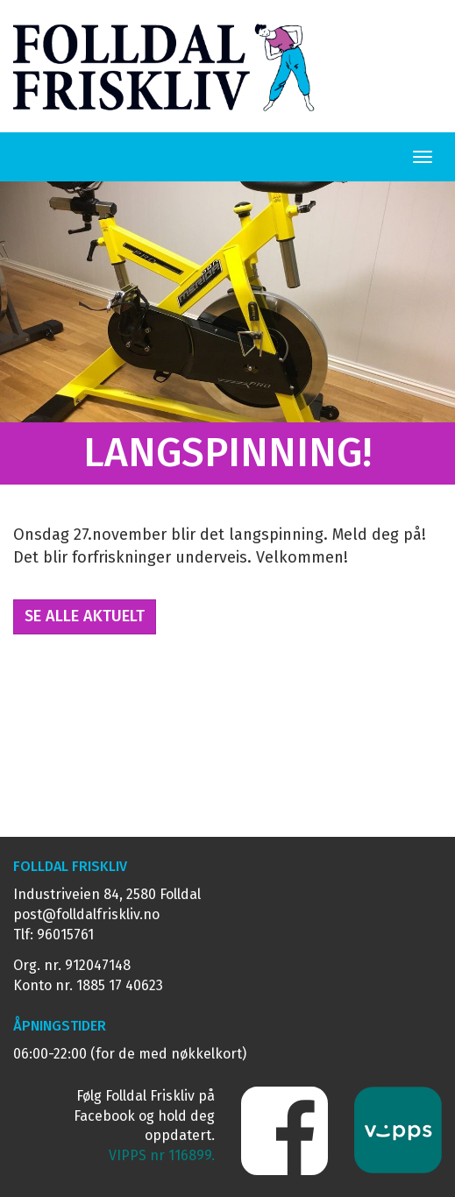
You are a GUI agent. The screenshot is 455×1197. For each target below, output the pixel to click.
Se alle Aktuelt (85, 616)
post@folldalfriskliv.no (86, 914)
